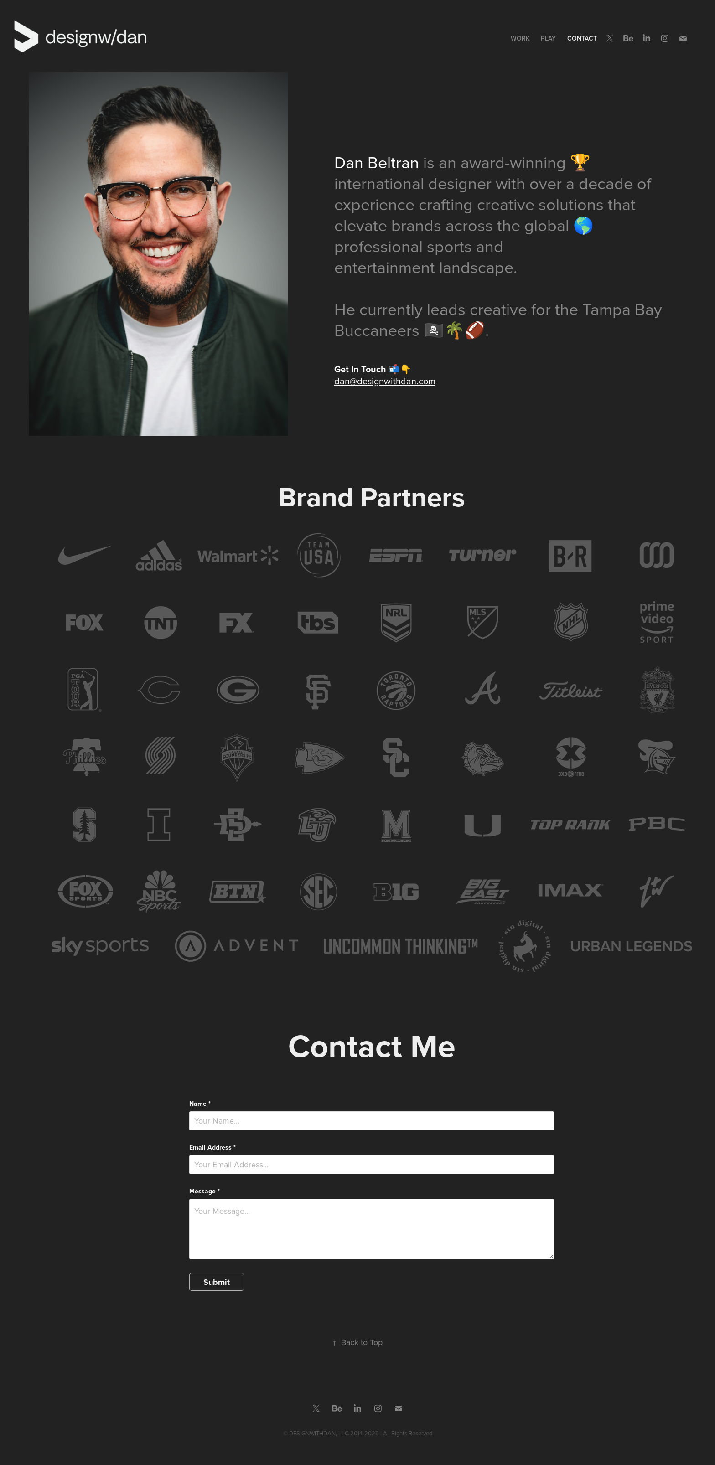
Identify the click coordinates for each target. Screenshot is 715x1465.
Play (548, 38)
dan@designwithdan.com (384, 380)
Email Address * (212, 1147)
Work (520, 38)
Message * (204, 1191)
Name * (200, 1103)
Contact (582, 38)
